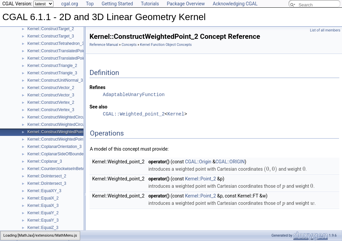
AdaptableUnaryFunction (134, 94)
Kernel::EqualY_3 (42, 220)
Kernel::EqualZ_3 (42, 227)
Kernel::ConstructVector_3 (50, 95)
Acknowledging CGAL (235, 3)
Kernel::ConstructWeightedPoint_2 (58, 132)
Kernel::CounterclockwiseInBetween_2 (61, 168)
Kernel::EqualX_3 (42, 205)
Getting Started (117, 3)
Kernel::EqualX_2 (42, 198)
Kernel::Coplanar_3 (44, 161)
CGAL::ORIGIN (230, 161)
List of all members (325, 30)
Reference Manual (104, 45)
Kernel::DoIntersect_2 (46, 176)
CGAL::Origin (198, 161)
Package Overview (186, 3)
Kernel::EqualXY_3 (44, 190)
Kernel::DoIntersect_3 (46, 183)
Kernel (175, 114)
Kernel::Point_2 (200, 178)
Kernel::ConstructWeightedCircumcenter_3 (65, 124)
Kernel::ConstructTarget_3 (50, 36)
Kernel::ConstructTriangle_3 (52, 73)
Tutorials (150, 3)
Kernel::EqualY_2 (42, 213)
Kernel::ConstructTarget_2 (50, 28)
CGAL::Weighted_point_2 (134, 114)
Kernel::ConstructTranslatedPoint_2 (59, 51)
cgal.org (69, 3)
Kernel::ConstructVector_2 (50, 87)
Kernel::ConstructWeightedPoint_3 (58, 139)
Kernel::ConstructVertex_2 (50, 102)
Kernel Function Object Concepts (166, 45)
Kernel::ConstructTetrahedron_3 (55, 43)
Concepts (129, 45)
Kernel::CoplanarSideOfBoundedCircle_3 (64, 154)
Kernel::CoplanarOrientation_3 (54, 146)
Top (90, 3)
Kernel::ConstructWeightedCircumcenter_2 (65, 117)
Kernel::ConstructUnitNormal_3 (55, 80)
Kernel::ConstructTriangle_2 (52, 65)
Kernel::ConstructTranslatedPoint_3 (59, 58)
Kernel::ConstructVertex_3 (50, 109)
